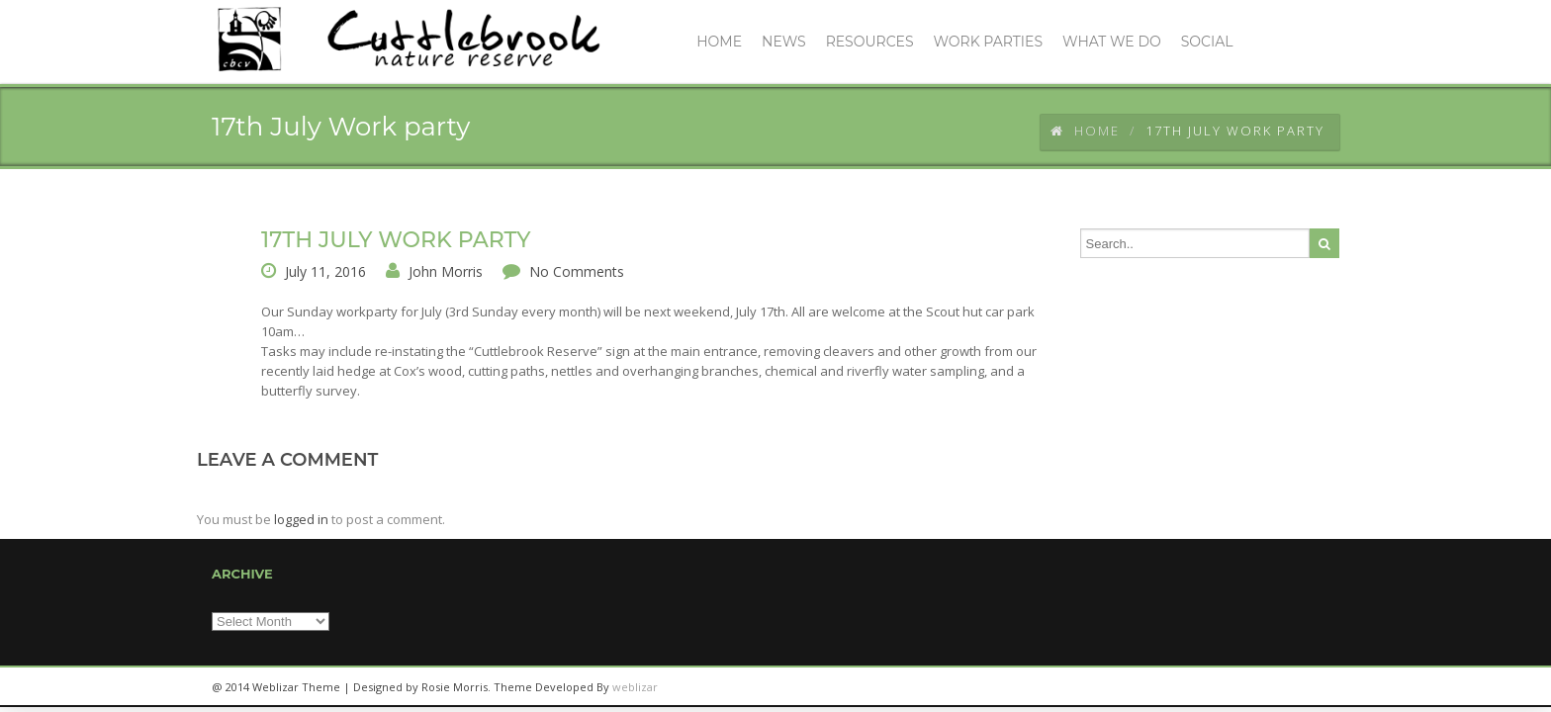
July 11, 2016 (325, 271)
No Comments (576, 271)
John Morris (446, 271)
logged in (301, 519)
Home (1085, 130)
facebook (1314, 687)
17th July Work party (396, 239)
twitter (1270, 687)
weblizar (635, 686)
